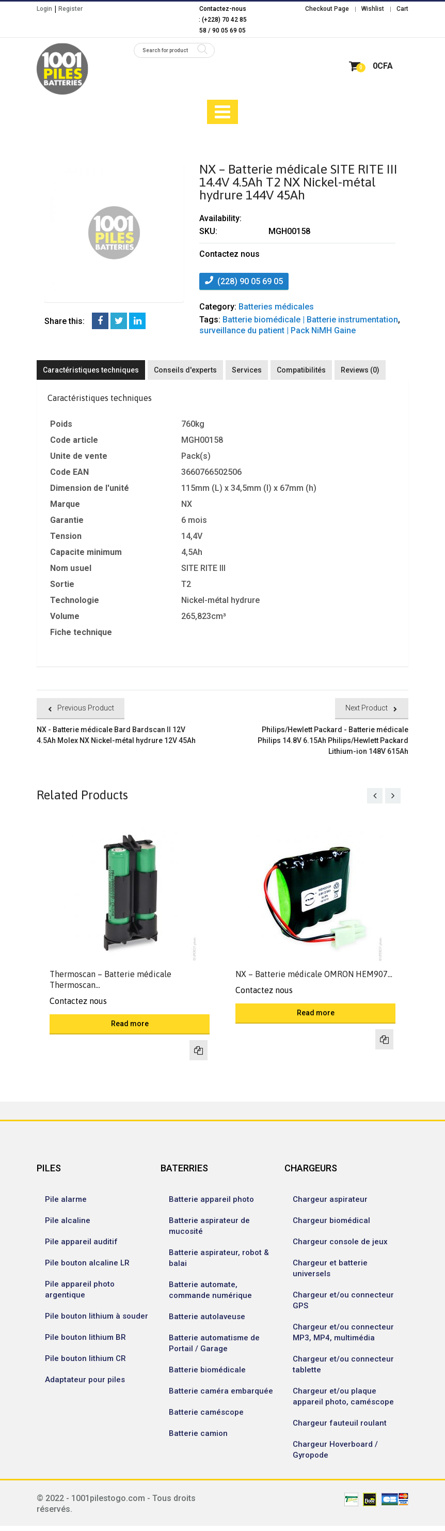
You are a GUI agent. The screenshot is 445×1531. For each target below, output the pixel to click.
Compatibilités (301, 370)
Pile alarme (66, 1199)
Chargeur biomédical (331, 1220)
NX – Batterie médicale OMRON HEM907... (313, 974)
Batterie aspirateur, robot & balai (219, 1258)
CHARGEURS (310, 1168)
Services (247, 370)
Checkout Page (327, 8)
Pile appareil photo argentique (80, 1289)
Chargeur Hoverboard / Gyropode (335, 1450)
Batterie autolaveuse (207, 1316)
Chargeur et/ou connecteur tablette (343, 1364)
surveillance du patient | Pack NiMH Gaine (277, 330)
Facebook (100, 321)
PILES (49, 1168)
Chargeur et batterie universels (330, 1268)
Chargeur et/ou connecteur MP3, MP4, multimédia (343, 1332)
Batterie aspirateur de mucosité (209, 1226)
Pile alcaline (67, 1220)
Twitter (118, 321)
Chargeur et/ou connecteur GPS (343, 1300)
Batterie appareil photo (211, 1199)
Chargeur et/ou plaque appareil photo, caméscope (343, 1396)
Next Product (366, 708)
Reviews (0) (360, 370)
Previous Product (85, 708)
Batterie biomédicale (207, 1369)
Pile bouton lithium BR (85, 1337)
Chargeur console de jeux (340, 1241)
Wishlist (372, 8)
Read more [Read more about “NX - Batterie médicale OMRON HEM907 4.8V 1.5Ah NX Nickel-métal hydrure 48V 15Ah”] (316, 1013)
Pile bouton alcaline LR (87, 1262)
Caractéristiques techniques (91, 370)
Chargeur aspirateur (330, 1199)
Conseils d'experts (185, 370)
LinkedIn (137, 321)
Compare (198, 1050)
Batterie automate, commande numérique (210, 1290)
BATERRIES (184, 1168)
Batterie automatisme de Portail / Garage (214, 1343)
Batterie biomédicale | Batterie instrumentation (310, 319)
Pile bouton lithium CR (85, 1358)
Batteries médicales (276, 307)
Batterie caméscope (206, 1412)
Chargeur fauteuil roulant (340, 1423)
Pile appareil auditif (81, 1241)
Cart (402, 8)
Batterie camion (198, 1433)
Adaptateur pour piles (85, 1379)
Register (70, 8)
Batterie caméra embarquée (221, 1391)
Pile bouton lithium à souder (96, 1316)
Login (44, 8)
